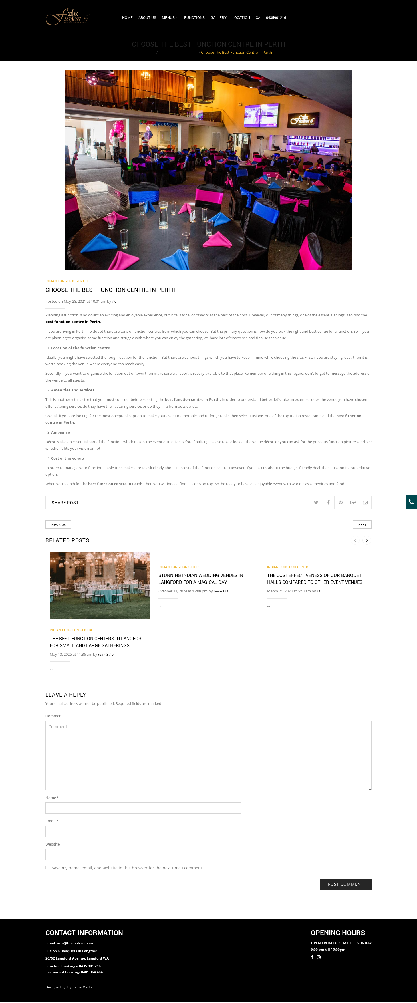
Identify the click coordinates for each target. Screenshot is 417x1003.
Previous (58, 526)
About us (147, 18)
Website (52, 845)
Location (241, 18)
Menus (168, 18)
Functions (194, 18)
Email (51, 822)
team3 (103, 655)
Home (127, 18)
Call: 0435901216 (271, 18)
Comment (54, 717)
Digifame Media (80, 988)
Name (52, 799)
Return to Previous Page (349, 48)
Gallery (219, 18)
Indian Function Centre (178, 53)
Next (362, 526)
